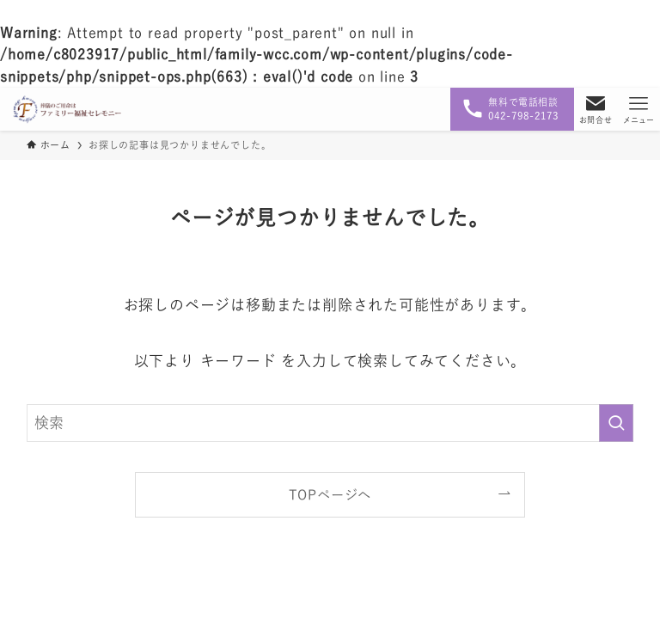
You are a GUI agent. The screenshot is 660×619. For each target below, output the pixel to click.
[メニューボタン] (638, 109)
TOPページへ (330, 494)
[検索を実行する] (616, 423)
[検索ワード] (330, 423)
